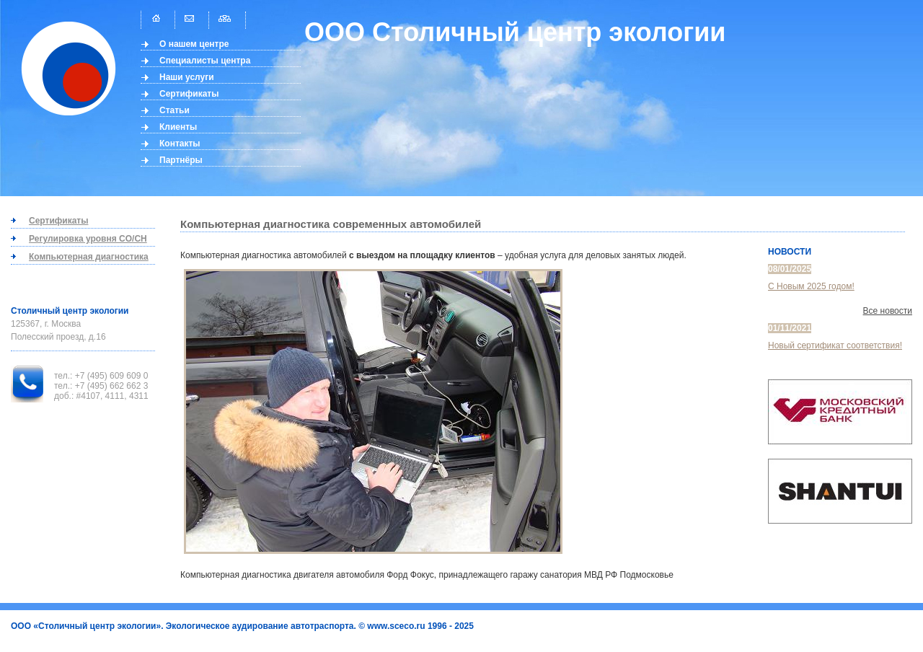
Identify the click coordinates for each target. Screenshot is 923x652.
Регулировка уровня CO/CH (88, 239)
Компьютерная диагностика (89, 257)
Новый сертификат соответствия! (835, 345)
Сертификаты (188, 94)
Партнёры (181, 160)
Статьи (174, 110)
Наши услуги (186, 77)
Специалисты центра (204, 61)
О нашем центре (194, 44)
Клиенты (178, 127)
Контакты (179, 143)
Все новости (887, 311)
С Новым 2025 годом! (811, 286)
